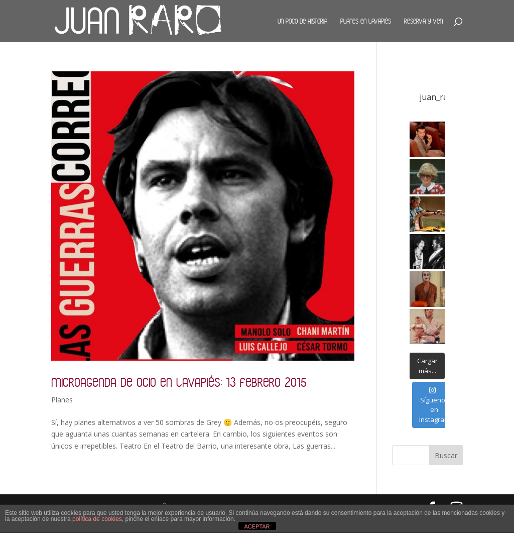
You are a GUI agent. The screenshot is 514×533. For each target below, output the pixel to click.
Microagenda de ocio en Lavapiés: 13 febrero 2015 (179, 382)
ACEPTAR (257, 526)
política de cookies (97, 518)
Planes (62, 399)
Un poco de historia (302, 21)
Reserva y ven (423, 21)
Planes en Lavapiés (365, 21)
